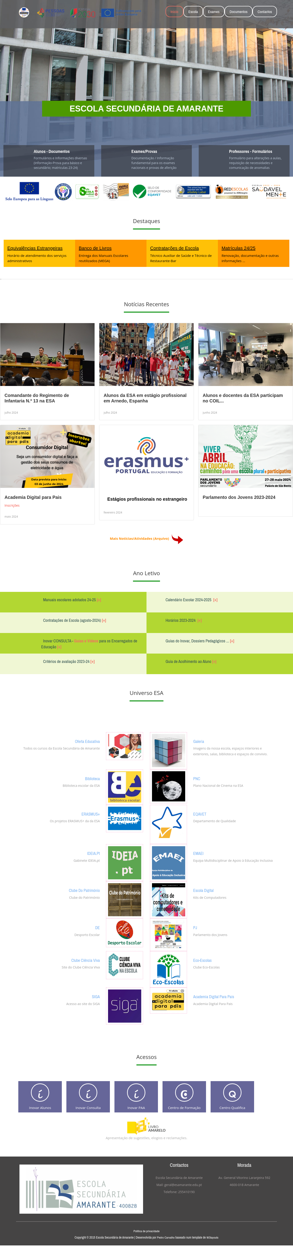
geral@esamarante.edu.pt (183, 1189)
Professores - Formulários (253, 151)
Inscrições (12, 505)
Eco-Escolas (203, 960)
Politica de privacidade (146, 1236)
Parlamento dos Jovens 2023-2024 (239, 497)
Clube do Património (83, 890)
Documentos (238, 11)
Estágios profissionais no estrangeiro (147, 499)
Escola (193, 11)
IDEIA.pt (93, 853)
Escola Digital (204, 890)
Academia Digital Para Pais (215, 997)
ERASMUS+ (90, 814)
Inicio (174, 11)
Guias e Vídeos (86, 641)
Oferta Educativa (86, 741)
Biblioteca (92, 778)
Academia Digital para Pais (33, 497)
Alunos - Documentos (54, 151)
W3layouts (213, 1242)
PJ (195, 928)
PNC (197, 778)
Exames (214, 11)
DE (97, 928)
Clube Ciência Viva (84, 960)
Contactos (265, 11)
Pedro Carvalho (166, 1242)
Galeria (199, 741)
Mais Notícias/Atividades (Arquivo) (146, 538)
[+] (99, 600)
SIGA (95, 997)
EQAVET (200, 814)
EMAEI (199, 853)
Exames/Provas (145, 151)
